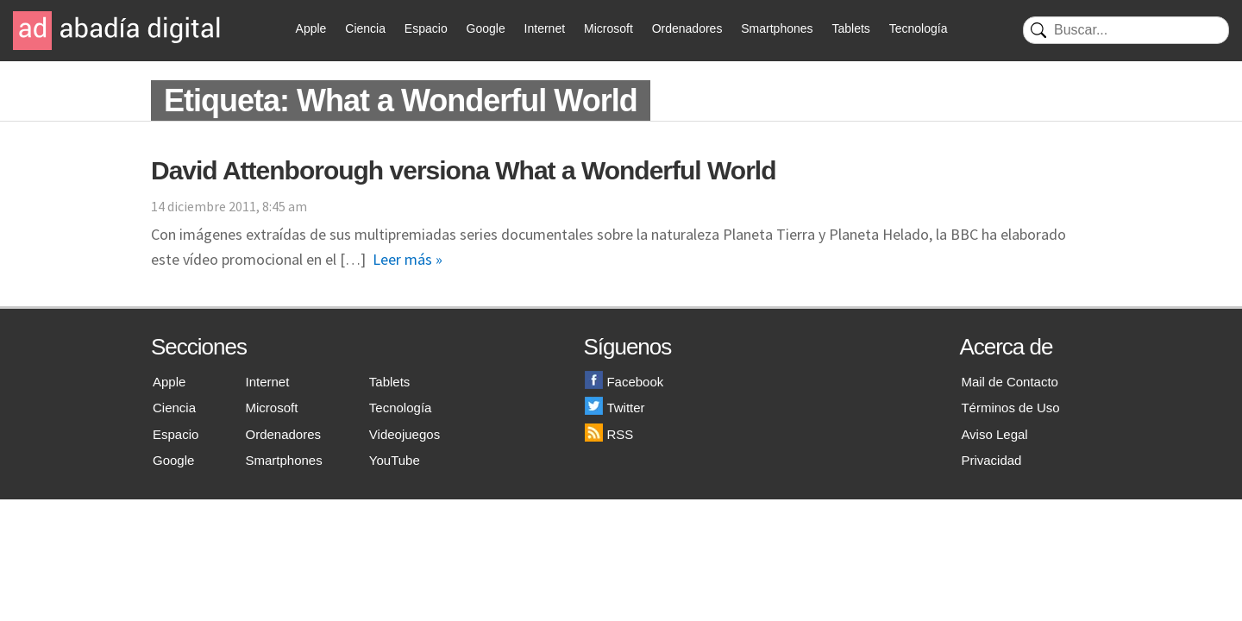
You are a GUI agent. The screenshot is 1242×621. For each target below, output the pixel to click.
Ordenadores (687, 28)
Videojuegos (404, 434)
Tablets (850, 28)
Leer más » (407, 259)
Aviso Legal (994, 434)
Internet (544, 28)
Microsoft (608, 28)
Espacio (426, 28)
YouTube (394, 460)
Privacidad (991, 460)
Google (486, 28)
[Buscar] (1126, 30)
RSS (609, 434)
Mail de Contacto (1009, 381)
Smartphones (776, 28)
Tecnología (918, 28)
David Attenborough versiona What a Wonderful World (463, 170)
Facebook (624, 381)
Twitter (614, 407)
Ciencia (365, 28)
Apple (311, 28)
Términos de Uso (1010, 407)
